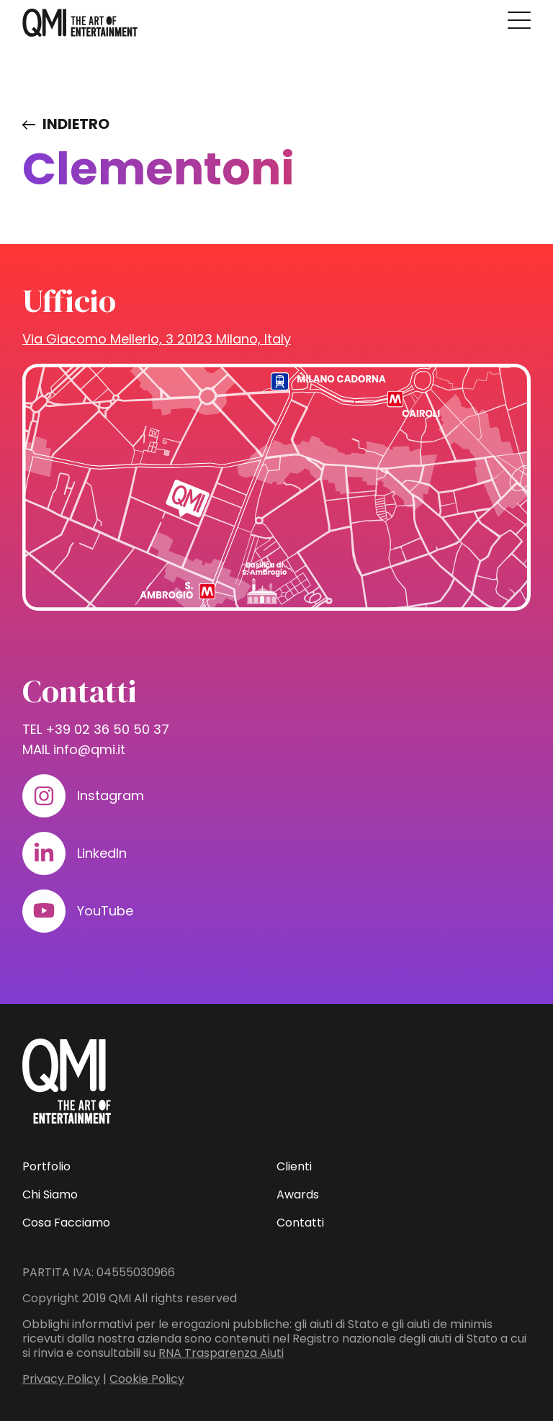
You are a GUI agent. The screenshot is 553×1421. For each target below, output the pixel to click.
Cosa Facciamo (66, 1222)
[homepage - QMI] (80, 23)
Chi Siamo (50, 1194)
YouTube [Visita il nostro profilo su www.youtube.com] (105, 911)
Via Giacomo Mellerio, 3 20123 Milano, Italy (156, 339)
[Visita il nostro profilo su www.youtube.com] (44, 911)
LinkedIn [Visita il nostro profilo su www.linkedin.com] (102, 853)
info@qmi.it (89, 749)
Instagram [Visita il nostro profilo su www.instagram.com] (110, 795)
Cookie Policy (146, 1379)
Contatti (300, 1222)
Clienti (294, 1166)
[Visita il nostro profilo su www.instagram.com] (44, 795)
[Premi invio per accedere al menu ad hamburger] (519, 20)
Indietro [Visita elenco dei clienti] (75, 124)
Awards (297, 1194)
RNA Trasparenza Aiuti (221, 1353)
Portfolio (46, 1166)
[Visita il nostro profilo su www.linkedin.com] (44, 853)
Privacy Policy (61, 1379)
